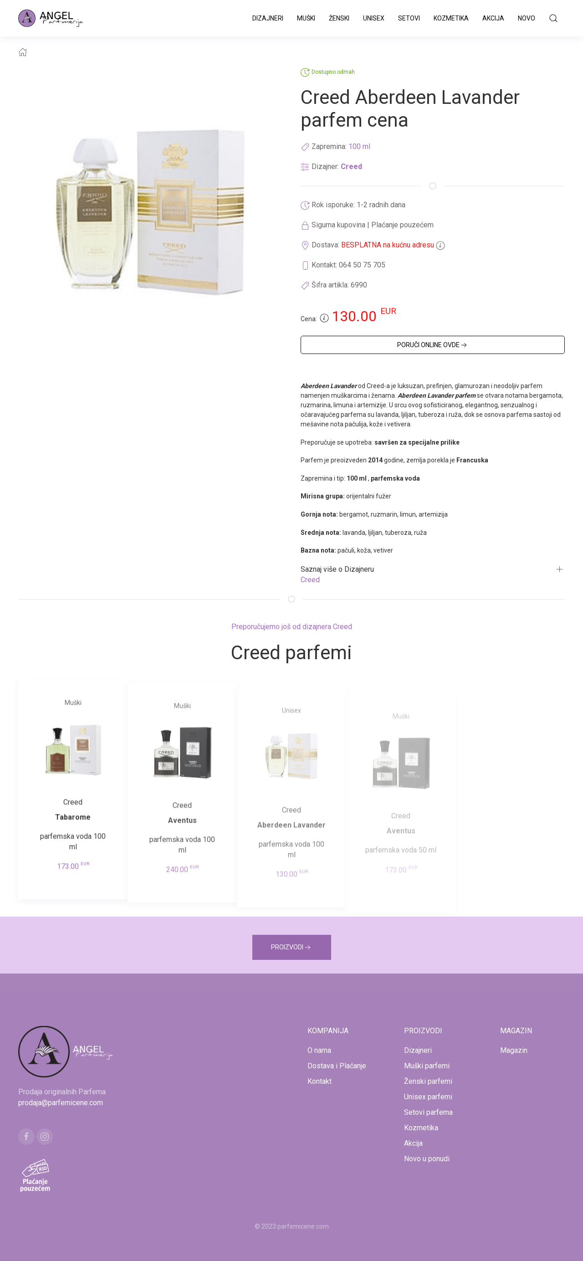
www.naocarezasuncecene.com (364, 1237)
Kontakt (319, 1081)
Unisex (373, 18)
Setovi (409, 18)
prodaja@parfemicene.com (60, 1102)
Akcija (493, 18)
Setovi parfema (428, 1112)
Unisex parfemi (428, 1096)
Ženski (339, 18)
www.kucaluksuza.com (284, 1237)
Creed (351, 166)
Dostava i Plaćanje (336, 1065)
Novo (526, 18)
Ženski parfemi (428, 1081)
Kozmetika (451, 18)
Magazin (513, 1050)
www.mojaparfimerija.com (211, 1237)
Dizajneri (267, 18)
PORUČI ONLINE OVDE (433, 345)
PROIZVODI (291, 947)
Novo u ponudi (427, 1158)
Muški (306, 18)
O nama (319, 1050)
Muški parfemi (427, 1065)
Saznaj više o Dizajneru (337, 569)
